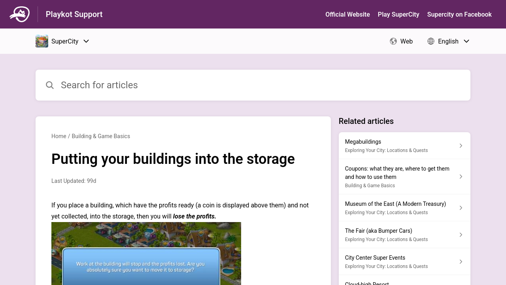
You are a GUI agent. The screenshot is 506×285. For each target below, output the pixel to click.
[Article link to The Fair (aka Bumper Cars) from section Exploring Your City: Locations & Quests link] (404, 234)
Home (58, 136)
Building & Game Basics (101, 136)
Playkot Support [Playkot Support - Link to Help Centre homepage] (74, 14)
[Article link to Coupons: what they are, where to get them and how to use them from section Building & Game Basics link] (404, 176)
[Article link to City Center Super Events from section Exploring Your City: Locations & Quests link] (404, 261)
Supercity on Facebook (459, 14)
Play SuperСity (398, 14)
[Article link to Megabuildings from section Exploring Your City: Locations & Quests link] (404, 145)
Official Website (347, 14)
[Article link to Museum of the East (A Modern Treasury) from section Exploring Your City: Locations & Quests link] (404, 207)
